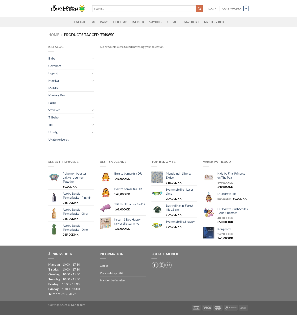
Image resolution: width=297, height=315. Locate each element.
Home (53, 35)
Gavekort (191, 22)
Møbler (53, 88)
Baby (104, 22)
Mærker (138, 22)
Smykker (155, 22)
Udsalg (173, 22)
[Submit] (199, 8)
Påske (52, 102)
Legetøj (79, 22)
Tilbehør (120, 22)
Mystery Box (214, 22)
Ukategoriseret (58, 139)
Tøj (92, 22)
